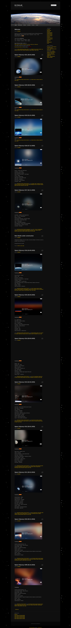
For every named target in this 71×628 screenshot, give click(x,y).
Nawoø (19, 377)
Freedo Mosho (36, 376)
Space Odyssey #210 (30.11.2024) (25, 519)
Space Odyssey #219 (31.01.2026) (25, 115)
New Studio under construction (24, 236)
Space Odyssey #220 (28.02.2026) (25, 85)
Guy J (34, 230)
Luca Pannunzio (33, 513)
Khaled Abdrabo (24, 513)
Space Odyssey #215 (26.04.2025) (25, 295)
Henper (21, 559)
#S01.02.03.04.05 (49, 32)
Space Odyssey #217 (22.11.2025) (25, 190)
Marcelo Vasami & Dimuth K (33, 289)
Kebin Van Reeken (20, 289)
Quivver (16, 185)
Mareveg (24, 559)
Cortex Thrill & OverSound (21, 230)
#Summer (48, 36)
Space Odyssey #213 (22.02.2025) (25, 382)
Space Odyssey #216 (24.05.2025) (25, 250)
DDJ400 (32, 49)
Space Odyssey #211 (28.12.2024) (25, 472)
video (38, 50)
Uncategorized (28, 229)
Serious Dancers (27, 290)
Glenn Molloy (40, 512)
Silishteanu (32, 377)
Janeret (21, 513)
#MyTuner (32, 44)
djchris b (37, 49)
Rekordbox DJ (28, 50)
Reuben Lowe (25, 377)
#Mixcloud (36, 44)
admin (48, 56)
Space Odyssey (32, 50)
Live (42, 49)
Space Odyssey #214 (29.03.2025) (25, 338)
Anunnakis (32, 183)
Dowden (38, 288)
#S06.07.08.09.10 (49, 33)
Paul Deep (23, 466)
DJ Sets (35, 49)
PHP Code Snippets (31, 627)
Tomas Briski (36, 377)
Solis (30, 290)
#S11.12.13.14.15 (49, 34)
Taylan (26, 467)
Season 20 (40, 79)
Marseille (16, 50)
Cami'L (36, 183)
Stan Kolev (23, 467)
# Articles (18, 49)
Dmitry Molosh (28, 230)
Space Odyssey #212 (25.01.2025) (25, 426)
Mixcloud (18, 50)
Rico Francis (19, 185)
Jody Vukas (24, 333)
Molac (24, 231)
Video (28, 49)
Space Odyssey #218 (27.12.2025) (25, 145)
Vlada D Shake (25, 560)
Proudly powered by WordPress (35, 623)
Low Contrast (29, 513)
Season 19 (23, 290)
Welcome (17, 29)
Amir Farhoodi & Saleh (34, 558)
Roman (35, 466)
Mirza (26, 559)
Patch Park (38, 184)
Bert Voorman (33, 465)
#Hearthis (21, 44)
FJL (15, 333)
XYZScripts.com (40, 627)
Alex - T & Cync (35, 229)
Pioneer (21, 50)
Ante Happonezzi (39, 229)
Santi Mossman (17, 560)
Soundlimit (36, 333)
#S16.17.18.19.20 (26, 79)
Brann (32, 512)
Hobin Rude (19, 184)
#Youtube (28, 44)
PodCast (24, 50)
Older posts (17, 609)
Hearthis (40, 49)
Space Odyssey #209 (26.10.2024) (25, 565)
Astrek (32, 288)
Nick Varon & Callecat (33, 559)
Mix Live (35, 79)
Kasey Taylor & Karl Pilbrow (25, 184)
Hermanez (16, 289)
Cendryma (38, 183)
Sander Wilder (41, 559)
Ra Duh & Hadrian (30, 466)
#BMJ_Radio (17, 44)
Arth (32, 376)
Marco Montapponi (31, 184)
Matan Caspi (40, 465)
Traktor (36, 50)
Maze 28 (19, 231)
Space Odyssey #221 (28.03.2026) (25, 54)
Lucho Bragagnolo (25, 289)
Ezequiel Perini (35, 512)
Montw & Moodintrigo (19, 466)
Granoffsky (31, 230)
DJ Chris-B (18, 5)
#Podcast (24, 44)
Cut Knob (41, 183)
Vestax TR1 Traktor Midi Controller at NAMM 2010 (51, 54)
